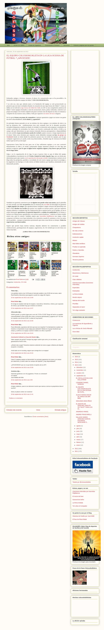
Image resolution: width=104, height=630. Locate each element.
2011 (76, 451)
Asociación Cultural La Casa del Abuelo (23, 337)
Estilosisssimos (77, 234)
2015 (76, 359)
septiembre (80, 376)
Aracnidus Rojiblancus (47, 216)
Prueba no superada (79, 247)
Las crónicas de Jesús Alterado (82, 328)
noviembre (79, 370)
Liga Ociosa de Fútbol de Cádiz (31, 108)
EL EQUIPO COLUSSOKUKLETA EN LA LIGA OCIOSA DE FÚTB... (83, 389)
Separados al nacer (79, 307)
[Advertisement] (85, 81)
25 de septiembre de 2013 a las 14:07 (22, 308)
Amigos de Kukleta (78, 224)
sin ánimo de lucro (49, 113)
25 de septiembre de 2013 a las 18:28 (22, 321)
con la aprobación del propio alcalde (36, 158)
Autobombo (17, 282)
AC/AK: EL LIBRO (19, 45)
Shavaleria (76, 253)
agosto (78, 426)
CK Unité (23, 282)
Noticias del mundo (79, 300)
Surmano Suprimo (78, 256)
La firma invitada (78, 294)
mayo (78, 434)
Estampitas (76, 291)
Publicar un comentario (16, 398)
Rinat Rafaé (19, 279)
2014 (76, 362)
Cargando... (76, 347)
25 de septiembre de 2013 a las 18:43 (22, 333)
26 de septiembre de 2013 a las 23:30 (22, 367)
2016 (76, 356)
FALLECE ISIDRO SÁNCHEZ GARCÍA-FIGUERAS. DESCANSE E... (83, 419)
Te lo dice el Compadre (80, 506)
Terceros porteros (78, 259)
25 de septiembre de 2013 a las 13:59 (22, 297)
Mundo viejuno (77, 297)
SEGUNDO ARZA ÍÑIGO (84, 401)
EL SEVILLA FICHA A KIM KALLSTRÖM (84, 379)
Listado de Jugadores (34, 45)
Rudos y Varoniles (78, 250)
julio (77, 428)
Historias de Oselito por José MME (83, 516)
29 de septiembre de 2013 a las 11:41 (22, 394)
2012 (76, 448)
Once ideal (76, 331)
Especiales (76, 287)
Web (8, 45)
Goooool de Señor (78, 499)
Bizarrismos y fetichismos (81, 273)
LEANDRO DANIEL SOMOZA (82, 383)
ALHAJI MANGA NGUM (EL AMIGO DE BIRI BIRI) (83, 396)
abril (77, 437)
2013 (76, 365)
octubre (79, 373)
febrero (78, 442)
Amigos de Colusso (79, 221)
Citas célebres (77, 279)
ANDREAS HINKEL (82, 411)
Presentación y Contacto (52, 45)
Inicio (38, 410)
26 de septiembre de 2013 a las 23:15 (22, 353)
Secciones (66, 45)
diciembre (79, 367)
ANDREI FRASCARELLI (84, 414)
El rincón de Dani (78, 496)
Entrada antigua (60, 410)
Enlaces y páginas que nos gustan (84, 45)
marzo (78, 439)
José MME (46, 204)
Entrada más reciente (14, 410)
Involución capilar (78, 237)
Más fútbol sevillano (79, 243)
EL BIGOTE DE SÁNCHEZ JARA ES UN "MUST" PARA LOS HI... (84, 406)
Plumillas (75, 304)
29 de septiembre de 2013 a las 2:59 (21, 380)
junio (78, 431)
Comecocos (76, 320)
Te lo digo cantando (79, 310)
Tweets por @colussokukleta (82, 482)
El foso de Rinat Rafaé (80, 519)
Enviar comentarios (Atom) (40, 416)
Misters (75, 240)
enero (78, 445)
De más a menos (78, 231)
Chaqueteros (77, 227)
